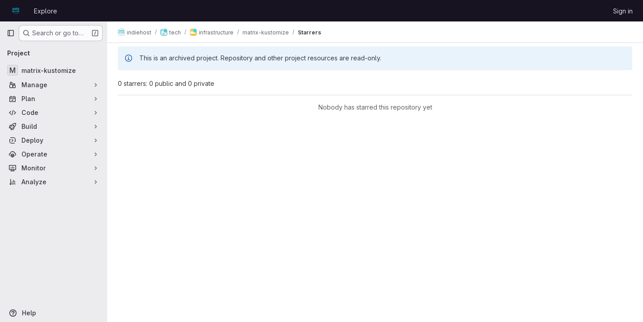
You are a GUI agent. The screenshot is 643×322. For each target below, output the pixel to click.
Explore (45, 11)
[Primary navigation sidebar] (11, 33)
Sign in (623, 11)
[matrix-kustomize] (54, 70)
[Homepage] (16, 11)
